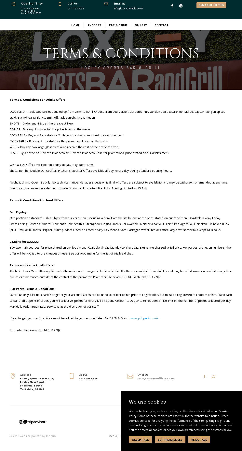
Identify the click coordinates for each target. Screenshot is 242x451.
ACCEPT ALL (140, 440)
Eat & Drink (118, 25)
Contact (161, 25)
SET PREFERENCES (170, 440)
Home (75, 25)
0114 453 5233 (76, 8)
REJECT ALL (199, 440)
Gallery (141, 25)
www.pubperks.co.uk (144, 318)
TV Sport (94, 25)
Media (113, 436)
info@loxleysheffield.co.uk (156, 378)
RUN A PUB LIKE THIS (211, 5)
